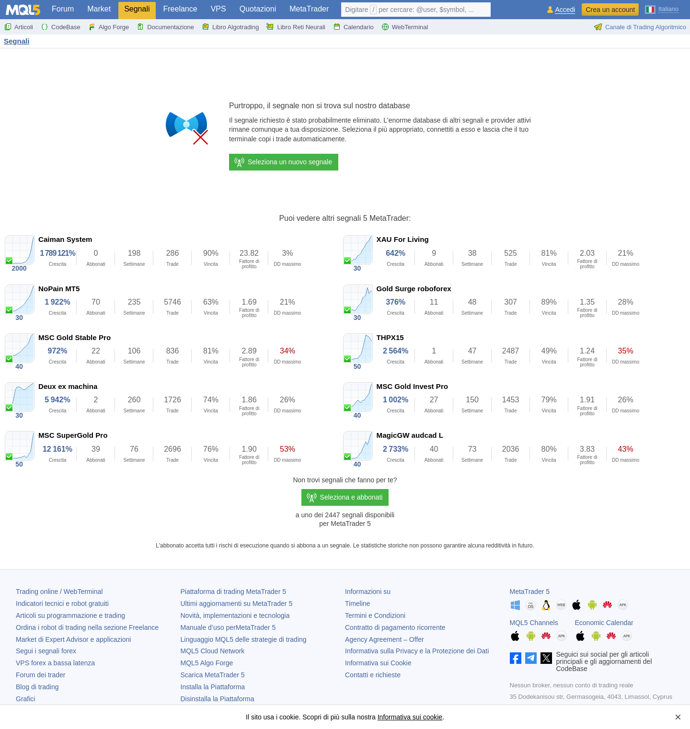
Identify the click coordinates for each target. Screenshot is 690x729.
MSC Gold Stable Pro (74, 337)
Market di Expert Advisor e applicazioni (73, 639)
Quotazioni (258, 9)
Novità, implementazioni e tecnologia (235, 615)
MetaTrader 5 (530, 591)
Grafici (25, 699)
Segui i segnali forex (46, 651)
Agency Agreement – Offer (384, 639)
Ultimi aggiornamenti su (237, 603)
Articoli (18, 27)
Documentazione (165, 27)
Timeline (357, 603)
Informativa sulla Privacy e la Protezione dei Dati (417, 651)
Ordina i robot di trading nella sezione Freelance (87, 627)
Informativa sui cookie (410, 717)
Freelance (180, 9)
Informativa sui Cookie (378, 663)
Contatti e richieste (373, 675)
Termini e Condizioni (375, 615)
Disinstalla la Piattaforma (217, 699)
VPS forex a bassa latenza (55, 663)
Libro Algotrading (230, 27)
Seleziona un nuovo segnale (282, 162)
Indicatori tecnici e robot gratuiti (62, 603)
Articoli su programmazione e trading (70, 615)
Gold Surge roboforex (414, 289)
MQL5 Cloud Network (213, 651)
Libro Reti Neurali (295, 27)
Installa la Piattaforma (213, 687)
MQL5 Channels (534, 622)
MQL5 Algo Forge (207, 663)
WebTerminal (404, 27)
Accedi (565, 9)
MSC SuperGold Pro (72, 435)
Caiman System (65, 239)
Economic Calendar (604, 622)
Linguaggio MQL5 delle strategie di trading (244, 639)
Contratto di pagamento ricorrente (395, 627)
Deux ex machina (67, 386)
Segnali (137, 9)
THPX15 (390, 337)
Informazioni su (368, 591)
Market (99, 9)
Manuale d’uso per (228, 627)
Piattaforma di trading (233, 591)
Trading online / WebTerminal (59, 591)
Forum (63, 9)
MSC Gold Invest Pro (412, 386)
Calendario (353, 27)
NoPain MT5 (59, 289)
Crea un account (610, 9)
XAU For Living (403, 239)
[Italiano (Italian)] (661, 8)
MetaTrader (309, 9)
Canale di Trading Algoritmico (640, 27)
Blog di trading (37, 687)
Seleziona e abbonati (351, 497)
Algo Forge (108, 27)
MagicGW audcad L (410, 435)
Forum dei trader (40, 675)
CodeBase (60, 27)
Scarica (213, 675)
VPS (218, 9)
